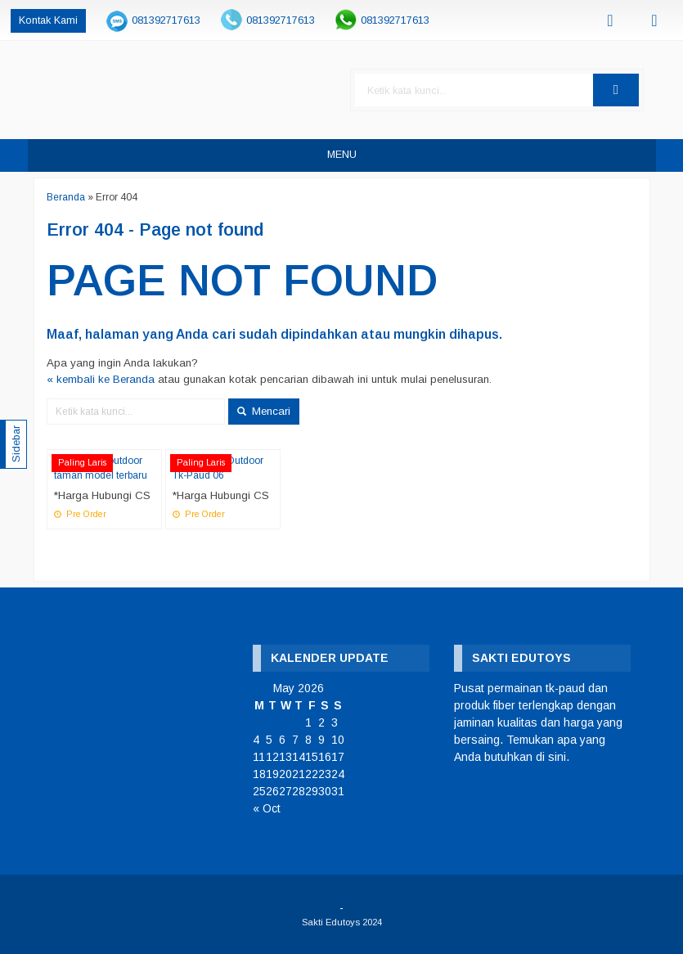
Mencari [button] (263, 411)
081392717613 (166, 20)
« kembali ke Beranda (101, 379)
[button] (616, 90)
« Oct (267, 808)
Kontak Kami (48, 20)
